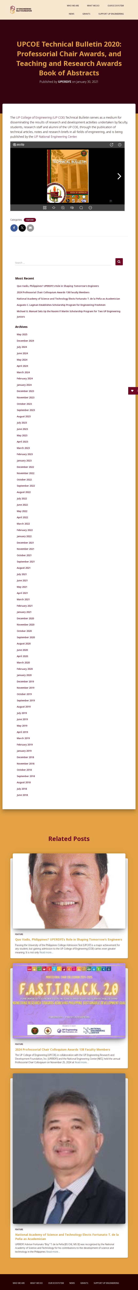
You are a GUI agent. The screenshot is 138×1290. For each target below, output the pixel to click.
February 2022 (25, 530)
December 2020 (25, 618)
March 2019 (23, 738)
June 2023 (22, 429)
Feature (30, 220)
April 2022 (22, 517)
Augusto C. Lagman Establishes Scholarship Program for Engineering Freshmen (61, 304)
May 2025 (22, 334)
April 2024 (22, 365)
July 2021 (22, 574)
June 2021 (22, 580)
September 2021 (26, 561)
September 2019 (26, 700)
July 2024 (22, 346)
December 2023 (25, 391)
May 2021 (22, 586)
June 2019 (22, 719)
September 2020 (26, 637)
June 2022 (22, 504)
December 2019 (25, 681)
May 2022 (22, 511)
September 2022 (26, 485)
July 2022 (22, 498)
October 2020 (24, 630)
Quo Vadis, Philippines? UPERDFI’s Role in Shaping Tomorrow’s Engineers (58, 285)
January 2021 (24, 612)
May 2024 (22, 359)
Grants (86, 13)
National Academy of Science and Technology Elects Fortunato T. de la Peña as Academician (68, 298)
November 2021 (25, 548)
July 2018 (22, 788)
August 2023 (24, 416)
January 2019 (24, 750)
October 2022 (24, 479)
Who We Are (73, 5)
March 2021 (23, 599)
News (71, 13)
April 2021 (22, 593)
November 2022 (25, 473)
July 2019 (22, 713)
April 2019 (22, 732)
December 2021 (25, 542)
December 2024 (25, 340)
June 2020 (22, 649)
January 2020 (24, 675)
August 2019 (24, 706)
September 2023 (26, 410)
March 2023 (23, 448)
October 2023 (24, 403)
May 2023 (22, 435)
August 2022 (24, 492)
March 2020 (23, 662)
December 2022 (25, 466)
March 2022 (23, 523)
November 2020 (25, 624)
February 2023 (25, 454)
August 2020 (24, 643)
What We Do (93, 5)
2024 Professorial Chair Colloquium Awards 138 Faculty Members (53, 292)
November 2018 (25, 763)
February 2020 (25, 668)
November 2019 (25, 687)
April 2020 (22, 656)
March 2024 (23, 372)
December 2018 (25, 757)
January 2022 (24, 536)
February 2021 (25, 605)
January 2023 (24, 460)
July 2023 (22, 422)
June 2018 (22, 795)
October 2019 (24, 694)
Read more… (46, 952)
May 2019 (22, 725)
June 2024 (22, 353)
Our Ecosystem (116, 5)
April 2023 (22, 441)
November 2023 (25, 397)
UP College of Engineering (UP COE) (40, 117)
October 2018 (24, 769)
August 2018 (24, 782)
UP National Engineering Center (55, 137)
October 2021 (24, 555)
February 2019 (25, 744)
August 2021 (24, 567)
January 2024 (24, 384)
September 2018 (26, 776)
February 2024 (25, 378)
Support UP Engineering (111, 13)
